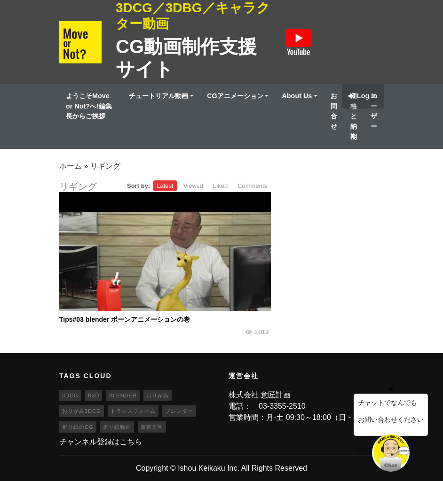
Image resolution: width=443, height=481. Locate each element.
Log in (362, 96)
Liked (220, 185)
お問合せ (334, 111)
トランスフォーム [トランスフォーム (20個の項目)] (133, 411)
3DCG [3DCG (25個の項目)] (70, 395)
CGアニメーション (235, 96)
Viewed (193, 185)
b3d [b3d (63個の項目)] (93, 395)
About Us (297, 96)
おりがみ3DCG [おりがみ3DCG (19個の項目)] (81, 411)
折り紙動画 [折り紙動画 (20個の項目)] (117, 427)
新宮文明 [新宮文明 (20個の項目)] (152, 427)
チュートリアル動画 (158, 96)
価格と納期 (353, 116)
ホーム (70, 166)
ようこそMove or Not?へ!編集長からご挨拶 (89, 106)
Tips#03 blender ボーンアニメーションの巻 (124, 319)
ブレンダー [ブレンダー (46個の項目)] (179, 411)
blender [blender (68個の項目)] (123, 395)
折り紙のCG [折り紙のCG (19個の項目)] (78, 427)
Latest (165, 185)
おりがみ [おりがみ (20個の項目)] (157, 395)
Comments (252, 185)
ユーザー (374, 111)
